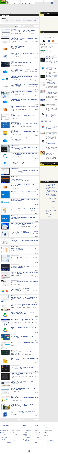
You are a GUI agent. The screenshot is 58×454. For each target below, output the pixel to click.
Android (13, 20)
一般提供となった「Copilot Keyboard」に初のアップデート (51, 195)
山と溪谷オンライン (28, 435)
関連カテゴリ (5, 18)
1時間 (42, 164)
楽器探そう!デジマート (28, 428)
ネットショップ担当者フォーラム (17, 428)
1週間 (51, 164)
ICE (44, 425)
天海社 (46, 427)
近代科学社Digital (27, 440)
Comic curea (47, 428)
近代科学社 (25, 439)
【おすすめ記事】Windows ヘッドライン (50, 181)
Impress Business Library (16, 430)
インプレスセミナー (15, 432)
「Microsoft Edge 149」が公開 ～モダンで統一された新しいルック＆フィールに (51, 68)
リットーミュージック (28, 427)
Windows (6, 20)
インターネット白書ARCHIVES (7, 442)
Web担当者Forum (4, 428)
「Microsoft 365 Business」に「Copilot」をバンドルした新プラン (51, 191)
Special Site (45, 32)
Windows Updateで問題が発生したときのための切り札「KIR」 (51, 203)
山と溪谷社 (25, 434)
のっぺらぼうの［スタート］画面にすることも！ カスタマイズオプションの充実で (51, 61)
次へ (37, 26)
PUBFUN (45, 432)
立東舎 (26, 432)
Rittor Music (25, 425)
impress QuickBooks (48, 430)
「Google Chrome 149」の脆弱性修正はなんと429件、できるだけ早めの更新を (51, 127)
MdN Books (37, 437)
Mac (10, 20)
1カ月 (55, 164)
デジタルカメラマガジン (5, 439)
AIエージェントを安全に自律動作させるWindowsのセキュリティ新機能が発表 (51, 101)
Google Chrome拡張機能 (26, 20)
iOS (15, 20)
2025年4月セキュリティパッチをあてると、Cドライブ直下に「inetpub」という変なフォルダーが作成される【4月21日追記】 (24, 298)
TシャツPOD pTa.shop (49, 437)
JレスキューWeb (37, 432)
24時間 (46, 164)
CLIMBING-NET (27, 437)
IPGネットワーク (47, 435)
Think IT (3, 427)
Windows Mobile (19, 20)
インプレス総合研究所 (5, 430)
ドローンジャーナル (5, 434)
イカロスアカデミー (38, 434)
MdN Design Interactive (38, 439)
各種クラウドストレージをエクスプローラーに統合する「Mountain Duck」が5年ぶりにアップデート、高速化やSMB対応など (24, 208)
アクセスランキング (46, 13)
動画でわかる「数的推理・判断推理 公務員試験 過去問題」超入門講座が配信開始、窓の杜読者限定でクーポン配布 (51, 136)
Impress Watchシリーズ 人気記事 (49, 163)
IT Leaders (3, 432)
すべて (3, 20)
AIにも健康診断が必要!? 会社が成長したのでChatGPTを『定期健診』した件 (51, 93)
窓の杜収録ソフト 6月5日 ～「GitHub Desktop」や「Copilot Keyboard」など (47, 123)
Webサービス (33, 20)
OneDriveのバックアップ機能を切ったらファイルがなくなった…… (51, 210)
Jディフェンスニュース (38, 428)
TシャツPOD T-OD (28, 430)
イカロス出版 (36, 425)
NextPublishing (14, 440)
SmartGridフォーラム (15, 427)
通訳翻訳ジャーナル (38, 430)
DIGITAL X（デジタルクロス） (16, 434)
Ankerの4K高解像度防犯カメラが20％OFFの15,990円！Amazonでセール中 (51, 145)
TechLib (36, 442)
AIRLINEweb (37, 427)
